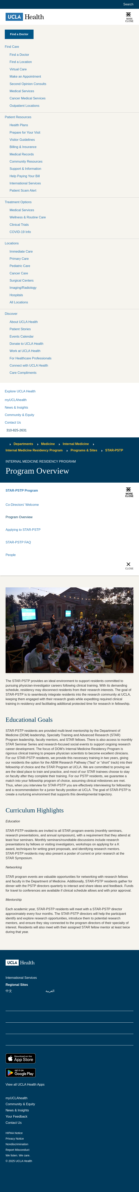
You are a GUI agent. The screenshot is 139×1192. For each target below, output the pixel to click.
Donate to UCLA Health (26, 343)
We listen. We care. (18, 1155)
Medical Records (22, 154)
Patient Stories (20, 329)
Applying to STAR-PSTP (23, 529)
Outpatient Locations (24, 105)
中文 (9, 991)
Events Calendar (22, 336)
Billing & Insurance (23, 147)
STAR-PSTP (114, 450)
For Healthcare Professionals (31, 358)
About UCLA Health (24, 322)
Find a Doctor (19, 54)
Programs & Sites (83, 450)
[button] (69, 46)
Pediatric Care (20, 266)
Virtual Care (18, 69)
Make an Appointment (25, 76)
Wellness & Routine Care (28, 217)
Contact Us (13, 422)
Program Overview (19, 517)
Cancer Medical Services (28, 98)
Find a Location (21, 62)
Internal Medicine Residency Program (34, 450)
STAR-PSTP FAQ (18, 542)
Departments (23, 444)
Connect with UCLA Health (29, 365)
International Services (25, 183)
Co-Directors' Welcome (22, 504)
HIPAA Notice (14, 1133)
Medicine (48, 444)
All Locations (19, 302)
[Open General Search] (127, 4)
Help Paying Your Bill (25, 176)
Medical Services (22, 91)
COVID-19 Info (20, 232)
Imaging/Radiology (23, 287)
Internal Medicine (76, 444)
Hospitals (16, 295)
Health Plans (19, 125)
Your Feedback (16, 1116)
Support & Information (25, 168)
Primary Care (19, 258)
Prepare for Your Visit (25, 132)
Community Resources (26, 161)
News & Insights (16, 407)
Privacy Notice (15, 1138)
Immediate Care (21, 251)
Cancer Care (19, 273)
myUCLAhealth (16, 400)
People (11, 555)
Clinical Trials (19, 224)
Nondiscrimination (17, 1144)
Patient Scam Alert (23, 190)
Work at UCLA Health (25, 351)
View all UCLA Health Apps (25, 1084)
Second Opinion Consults (28, 84)
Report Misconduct (17, 1149)
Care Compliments (23, 372)
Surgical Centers (22, 280)
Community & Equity (19, 415)
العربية (50, 991)
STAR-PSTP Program (22, 490)
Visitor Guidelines (22, 139)
